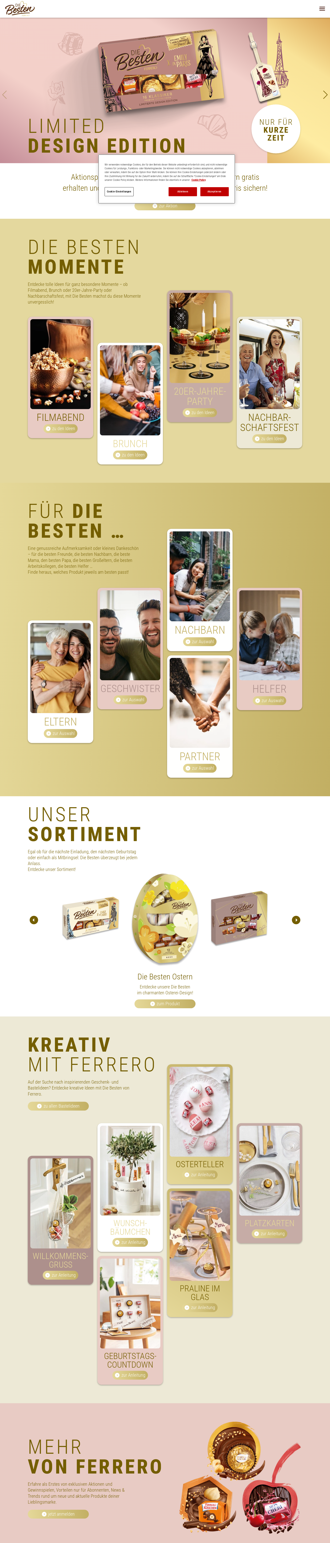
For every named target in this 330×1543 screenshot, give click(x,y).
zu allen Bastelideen (62, 1106)
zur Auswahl (64, 753)
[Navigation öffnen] (322, 9)
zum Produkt (168, 1003)
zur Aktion (168, 205)
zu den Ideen (63, 448)
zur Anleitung (64, 1295)
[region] (166, 179)
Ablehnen (182, 191)
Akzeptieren (214, 191)
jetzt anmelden (61, 1514)
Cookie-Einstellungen (119, 191)
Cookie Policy (199, 180)
